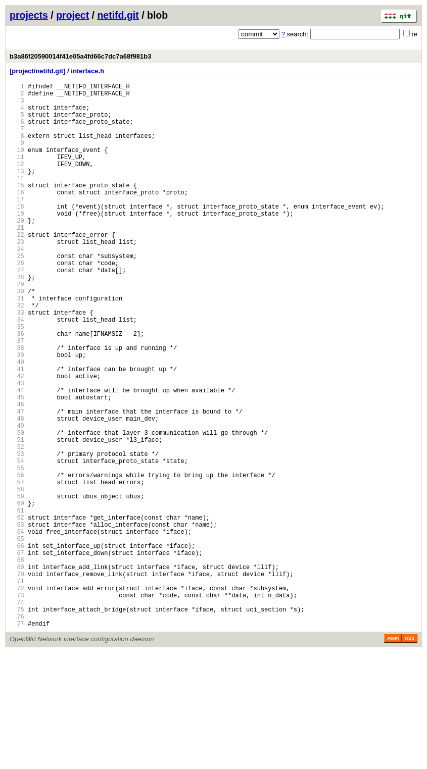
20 (17, 250)
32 (17, 353)
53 (17, 534)
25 (17, 293)
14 (17, 199)
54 (17, 542)
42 (17, 439)
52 (17, 525)
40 (17, 422)
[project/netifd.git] (38, 71)
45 (17, 465)
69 (17, 671)
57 (17, 568)
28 (17, 319)
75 (17, 723)
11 (17, 173)
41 (17, 431)
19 (17, 242)
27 (17, 310)
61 (17, 602)
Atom (393, 754)
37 (17, 396)
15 (17, 207)
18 (17, 233)
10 (17, 165)
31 (17, 345)
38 (17, 405)
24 (17, 285)
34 (17, 371)
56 (17, 559)
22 (17, 268)
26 (17, 302)
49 (17, 499)
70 (17, 680)
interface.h (87, 71)
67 (17, 654)
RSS (409, 754)
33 (17, 362)
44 (17, 456)
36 (17, 388)
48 (17, 491)
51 (17, 516)
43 (17, 448)
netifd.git (117, 15)
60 (17, 594)
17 (17, 225)
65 (17, 637)
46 (17, 474)
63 (17, 620)
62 (17, 611)
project (72, 15)
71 (17, 688)
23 (17, 276)
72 (17, 697)
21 (17, 259)
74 (17, 714)
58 (17, 577)
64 (17, 628)
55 (17, 551)
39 (17, 413)
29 (17, 328)
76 (17, 731)
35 (17, 379)
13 (17, 190)
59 (17, 585)
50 (17, 508)
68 (17, 662)
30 (17, 336)
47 (17, 482)
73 (17, 705)
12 (17, 182)
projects (29, 15)
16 (17, 216)
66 (17, 645)
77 (17, 740)
